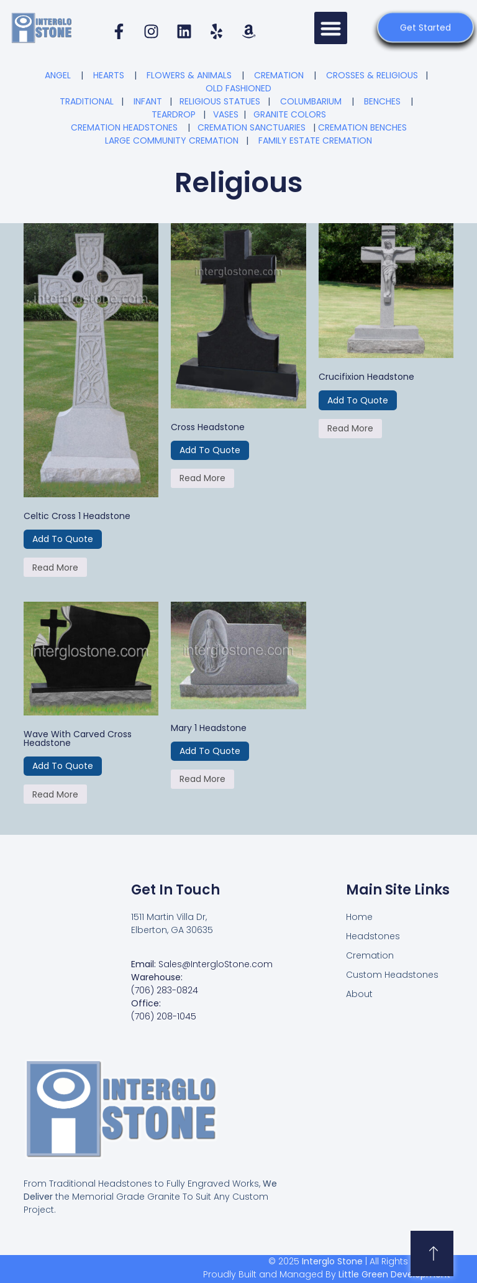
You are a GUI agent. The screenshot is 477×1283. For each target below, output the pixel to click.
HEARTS (108, 75)
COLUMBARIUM (311, 101)
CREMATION (279, 75)
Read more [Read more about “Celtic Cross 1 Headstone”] (55, 567)
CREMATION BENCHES (362, 127)
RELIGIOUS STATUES (219, 101)
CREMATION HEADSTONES (124, 127)
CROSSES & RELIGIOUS (372, 75)
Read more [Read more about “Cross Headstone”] (202, 478)
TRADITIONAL (87, 101)
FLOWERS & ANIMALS (189, 75)
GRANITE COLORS (289, 114)
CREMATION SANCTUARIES (252, 127)
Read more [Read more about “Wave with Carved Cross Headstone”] (55, 794)
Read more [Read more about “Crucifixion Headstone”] (350, 428)
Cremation (370, 955)
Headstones (373, 936)
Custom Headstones (392, 974)
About (359, 994)
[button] (330, 28)
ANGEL (58, 75)
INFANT (148, 101)
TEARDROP (174, 114)
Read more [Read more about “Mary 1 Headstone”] (202, 779)
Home (359, 917)
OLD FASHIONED (238, 88)
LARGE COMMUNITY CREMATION (171, 140)
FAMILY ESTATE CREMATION (315, 140)
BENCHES (382, 101)
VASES (225, 114)
